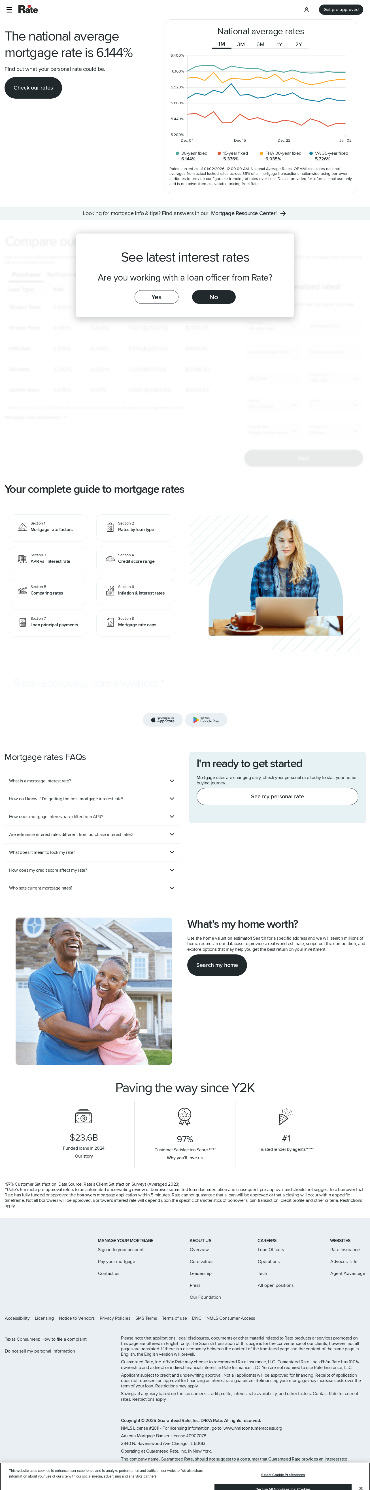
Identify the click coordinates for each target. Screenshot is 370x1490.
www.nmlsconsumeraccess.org (253, 1428)
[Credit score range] (135, 559)
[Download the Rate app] (185, 703)
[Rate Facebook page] (345, 1318)
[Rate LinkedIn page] (354, 1318)
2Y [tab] (298, 44)
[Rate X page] (336, 1318)
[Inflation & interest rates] (135, 591)
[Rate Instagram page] (327, 1318)
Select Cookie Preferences (283, 1456)
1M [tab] (221, 44)
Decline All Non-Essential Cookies (283, 1471)
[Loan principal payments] (48, 623)
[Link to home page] (12, 1241)
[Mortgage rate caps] (135, 623)
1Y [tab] (279, 44)
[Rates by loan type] (135, 528)
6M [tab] (260, 44)
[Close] (361, 1470)
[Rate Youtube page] (363, 1318)
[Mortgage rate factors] (48, 528)
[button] (9, 10)
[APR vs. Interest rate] (48, 559)
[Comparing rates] (48, 591)
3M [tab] (241, 44)
